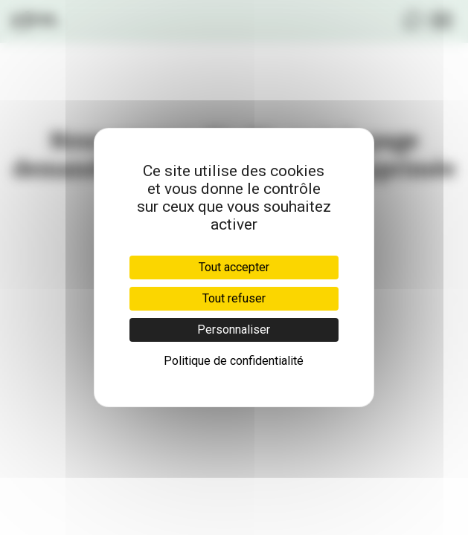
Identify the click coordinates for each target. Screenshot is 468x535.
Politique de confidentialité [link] (234, 361)
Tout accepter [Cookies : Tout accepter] (234, 267)
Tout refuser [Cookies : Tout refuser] (234, 298)
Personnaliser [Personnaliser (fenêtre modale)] (233, 329)
